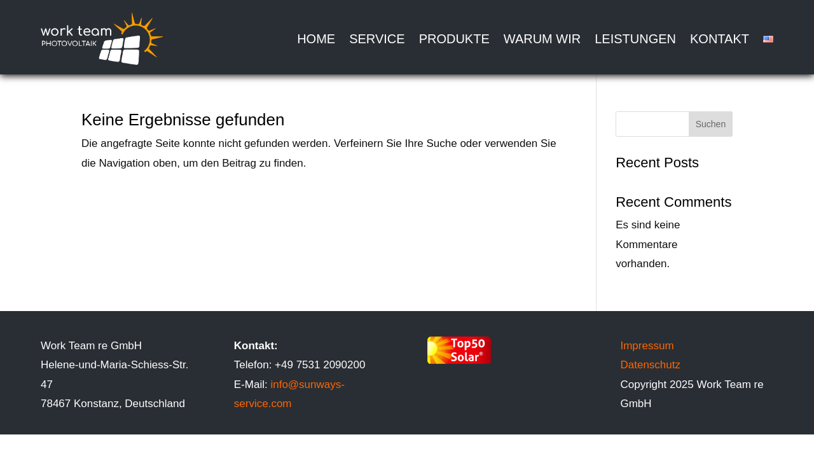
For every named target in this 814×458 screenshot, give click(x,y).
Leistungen (635, 39)
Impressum (646, 346)
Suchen (711, 124)
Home (316, 39)
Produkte (454, 39)
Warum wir (542, 39)
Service (376, 39)
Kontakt (719, 39)
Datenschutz (651, 365)
